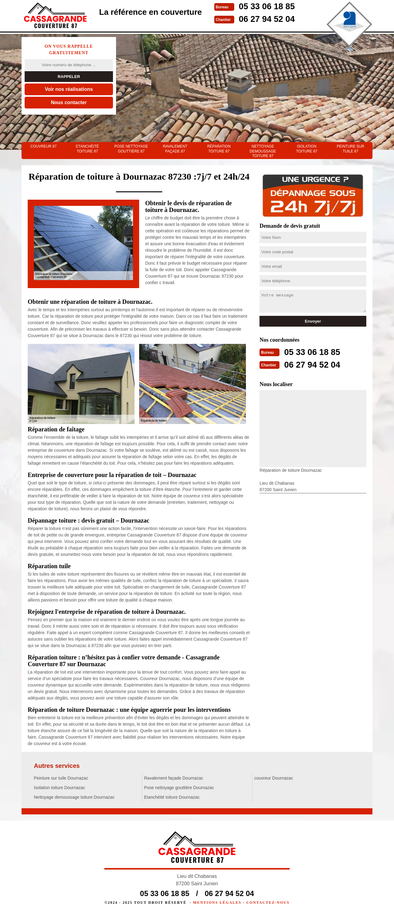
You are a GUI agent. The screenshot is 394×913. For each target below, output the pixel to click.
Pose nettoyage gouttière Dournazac (179, 787)
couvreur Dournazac (273, 778)
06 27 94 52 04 (269, 18)
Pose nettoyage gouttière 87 (131, 148)
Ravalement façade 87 (175, 148)
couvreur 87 (43, 146)
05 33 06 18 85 (269, 6)
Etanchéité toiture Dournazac (172, 797)
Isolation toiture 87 (306, 148)
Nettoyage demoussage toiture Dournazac (74, 797)
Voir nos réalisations (69, 89)
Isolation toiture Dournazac (59, 787)
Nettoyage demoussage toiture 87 (263, 151)
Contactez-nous (267, 902)
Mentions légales (217, 902)
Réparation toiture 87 (219, 148)
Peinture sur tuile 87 (350, 148)
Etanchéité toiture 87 (87, 148)
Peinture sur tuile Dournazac (61, 778)
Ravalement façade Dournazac (173, 778)
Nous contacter (68, 102)
